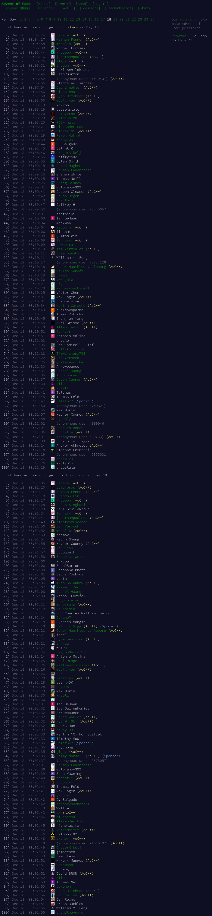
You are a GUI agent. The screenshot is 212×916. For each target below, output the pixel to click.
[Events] (63, 4)
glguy (59, 61)
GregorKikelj (66, 152)
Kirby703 (62, 139)
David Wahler (66, 87)
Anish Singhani (68, 504)
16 (97, 19)
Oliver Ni (63, 131)
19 (115, 19)
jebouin (61, 227)
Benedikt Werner (69, 556)
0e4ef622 (62, 401)
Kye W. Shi (64, 721)
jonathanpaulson (69, 57)
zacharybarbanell (70, 288)
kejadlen (62, 678)
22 (134, 19)
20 (121, 19)
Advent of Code (16, 4)
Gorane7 (61, 617)
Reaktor (179, 36)
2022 (24, 8)
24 (146, 19)
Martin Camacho (68, 305)
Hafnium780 (64, 118)
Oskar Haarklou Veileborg (78, 266)
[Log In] (100, 4)
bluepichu (63, 92)
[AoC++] (68, 8)
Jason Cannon (66, 379)
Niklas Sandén (67, 271)
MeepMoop (62, 865)
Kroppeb (61, 52)
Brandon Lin (65, 496)
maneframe (63, 604)
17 (103, 19)
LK (55, 812)
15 (90, 19)
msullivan (63, 100)
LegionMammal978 (69, 652)
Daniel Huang (66, 371)
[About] (43, 4)
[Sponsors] (90, 8)
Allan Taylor (66, 327)
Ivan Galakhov (67, 583)
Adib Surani (65, 375)
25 (152, 19)
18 (109, 19)
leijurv (61, 240)
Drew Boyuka (65, 253)
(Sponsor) (84, 401)
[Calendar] (46, 8)
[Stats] (145, 8)
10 (59, 19)
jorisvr (61, 331)
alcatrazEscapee (69, 522)
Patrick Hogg (66, 626)
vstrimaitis (65, 830)
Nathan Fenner (67, 39)
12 (72, 19)
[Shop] (82, 4)
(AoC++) (78, 35)
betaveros (63, 114)
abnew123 (62, 459)
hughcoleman (65, 600)
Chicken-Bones (67, 428)
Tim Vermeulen (67, 249)
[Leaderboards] (118, 8)
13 (78, 19)
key (56, 284)
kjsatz (60, 388)
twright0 (62, 279)
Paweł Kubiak (66, 135)
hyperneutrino (67, 639)
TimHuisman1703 (68, 353)
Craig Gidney (66, 183)
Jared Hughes (66, 165)
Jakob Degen (65, 196)
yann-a (60, 795)
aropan (60, 65)
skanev (60, 838)
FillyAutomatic (68, 349)
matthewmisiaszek (70, 665)
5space (60, 35)
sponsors (188, 19)
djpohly (61, 419)
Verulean (62, 548)
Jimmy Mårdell (67, 756)
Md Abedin (63, 609)
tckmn (59, 275)
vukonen (61, 886)
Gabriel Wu (64, 895)
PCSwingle (63, 122)
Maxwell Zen (65, 587)
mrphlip (61, 44)
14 (84, 19)
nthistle (62, 432)
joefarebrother (68, 362)
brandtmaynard (67, 912)
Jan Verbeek (65, 358)
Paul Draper (65, 661)
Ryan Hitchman (67, 96)
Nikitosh (62, 200)
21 (128, 19)
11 (66, 19)
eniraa (60, 643)
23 (140, 19)
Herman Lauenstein (71, 170)
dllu (57, 384)
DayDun (60, 687)
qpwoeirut (63, 244)
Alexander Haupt (69, 126)
